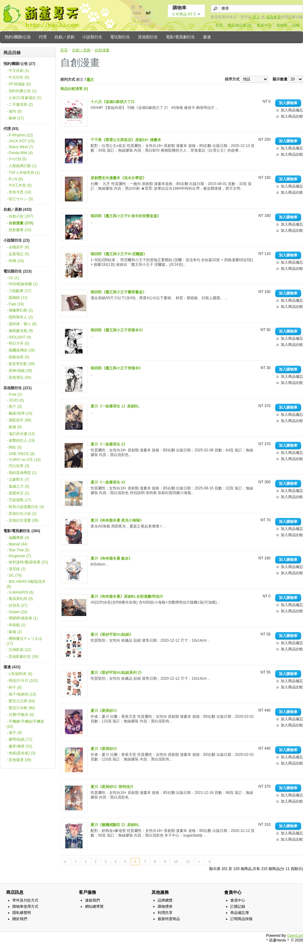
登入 (256, 17)
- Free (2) (14, 394)
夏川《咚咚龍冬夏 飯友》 (111, 558)
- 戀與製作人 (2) (19, 317)
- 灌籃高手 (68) (18, 420)
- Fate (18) (15, 304)
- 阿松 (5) (14, 447)
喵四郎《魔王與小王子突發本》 (117, 368)
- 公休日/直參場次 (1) (23, 98)
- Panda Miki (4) (19, 153)
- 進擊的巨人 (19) (20, 440)
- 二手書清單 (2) (19, 104)
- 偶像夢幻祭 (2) (19, 310)
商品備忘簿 (239, 913)
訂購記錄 (237, 906)
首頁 (219, 25)
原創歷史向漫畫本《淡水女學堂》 (118, 178)
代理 (43, 37)
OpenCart (295, 935)
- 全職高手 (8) (17, 247)
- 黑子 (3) (14, 406)
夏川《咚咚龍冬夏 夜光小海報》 (117, 520)
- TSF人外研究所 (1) (23, 172)
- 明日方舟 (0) (17, 343)
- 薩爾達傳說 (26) (20, 350)
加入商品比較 (292, 116)
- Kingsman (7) (18, 556)
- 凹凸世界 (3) (17, 466)
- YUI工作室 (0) (19, 185)
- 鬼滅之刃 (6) (17, 486)
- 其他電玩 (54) (18, 377)
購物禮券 (165, 906)
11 (188, 861)
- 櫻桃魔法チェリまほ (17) (24, 641)
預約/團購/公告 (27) (19, 64)
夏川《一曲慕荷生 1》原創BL (115, 406)
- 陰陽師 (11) (17, 297)
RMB (137, 13)
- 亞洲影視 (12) (18, 650)
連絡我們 (92, 900)
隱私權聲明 (21, 913)
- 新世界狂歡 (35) (20, 364)
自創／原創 (64, 37)
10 (176, 861)
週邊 (207, 37)
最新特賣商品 (169, 919)
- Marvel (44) (17, 544)
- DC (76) (14, 575)
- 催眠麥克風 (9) (19, 331)
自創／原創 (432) (17, 209)
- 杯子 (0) (14, 687)
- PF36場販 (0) (18, 84)
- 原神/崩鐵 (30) (19, 370)
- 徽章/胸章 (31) (19, 746)
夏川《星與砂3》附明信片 (112, 787)
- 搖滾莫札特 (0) (19, 598)
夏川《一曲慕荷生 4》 (109, 482)
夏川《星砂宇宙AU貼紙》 (112, 634)
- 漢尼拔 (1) (15, 569)
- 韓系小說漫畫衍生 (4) (25, 507)
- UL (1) (12, 278)
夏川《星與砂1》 (105, 710)
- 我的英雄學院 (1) (21, 473)
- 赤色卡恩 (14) (18, 192)
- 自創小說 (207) (19, 216)
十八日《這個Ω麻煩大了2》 (113, 102)
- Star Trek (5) (17, 550)
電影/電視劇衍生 (180, 37)
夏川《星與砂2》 (105, 749)
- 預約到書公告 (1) (21, 91)
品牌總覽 (165, 900)
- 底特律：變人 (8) (21, 324)
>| (209, 861)
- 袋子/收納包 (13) (21, 694)
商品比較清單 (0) (74, 89)
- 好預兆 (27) (17, 605)
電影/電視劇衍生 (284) (21, 531)
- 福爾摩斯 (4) (17, 538)
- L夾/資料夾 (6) (19, 674)
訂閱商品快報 (241, 919)
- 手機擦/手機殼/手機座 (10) (25, 724)
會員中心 (264, 25)
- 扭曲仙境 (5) (17, 357)
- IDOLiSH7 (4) (18, 337)
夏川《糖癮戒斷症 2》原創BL (115, 825)
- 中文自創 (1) (17, 70)
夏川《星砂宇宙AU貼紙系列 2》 (117, 672)
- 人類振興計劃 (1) (21, 166)
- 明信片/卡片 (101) (22, 680)
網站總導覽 (94, 906)
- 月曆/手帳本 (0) (20, 715)
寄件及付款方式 (25, 900)
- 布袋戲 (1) (15, 625)
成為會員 (273, 17)
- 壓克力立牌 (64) (20, 701)
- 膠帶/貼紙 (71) (19, 739)
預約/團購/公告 (18, 37)
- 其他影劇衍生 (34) (22, 656)
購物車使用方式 (25, 906)
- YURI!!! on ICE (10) (23, 460)
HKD (145, 21)
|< (65, 861)
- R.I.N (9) (14, 179)
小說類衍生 (92, 37)
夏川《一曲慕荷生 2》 (109, 444)
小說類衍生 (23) (16, 240)
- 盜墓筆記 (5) (17, 254)
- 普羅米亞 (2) (17, 493)
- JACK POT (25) (20, 141)
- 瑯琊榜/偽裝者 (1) (22, 618)
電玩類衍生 (120, 37)
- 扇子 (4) (14, 732)
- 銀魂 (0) (14, 427)
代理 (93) (11, 129)
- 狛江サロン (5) (19, 199)
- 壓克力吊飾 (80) (20, 708)
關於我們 (19, 919)
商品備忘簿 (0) (240, 25)
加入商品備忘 (292, 110)
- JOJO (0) (15, 400)
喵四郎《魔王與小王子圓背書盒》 (118, 292)
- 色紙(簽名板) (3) (20, 753)
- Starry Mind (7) (19, 147)
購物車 (282, 25)
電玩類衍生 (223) (17, 271)
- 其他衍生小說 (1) (21, 513)
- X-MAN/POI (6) (20, 592)
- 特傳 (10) (15, 261)
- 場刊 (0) (14, 111)
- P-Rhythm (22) (19, 135)
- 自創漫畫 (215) (19, 223)
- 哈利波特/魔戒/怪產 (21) (27, 562)
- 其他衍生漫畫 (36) (22, 520)
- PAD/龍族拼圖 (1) (21, 284)
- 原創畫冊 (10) (18, 230)
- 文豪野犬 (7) (17, 479)
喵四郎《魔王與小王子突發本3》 (118, 330)
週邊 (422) (11, 667)
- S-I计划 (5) (16, 159)
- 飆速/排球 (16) (19, 413)
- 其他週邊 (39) (18, 760)
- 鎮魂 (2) (14, 632)
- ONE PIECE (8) (20, 454)
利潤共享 (165, 913)
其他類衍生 (148, 37)
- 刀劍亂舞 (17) (18, 291)
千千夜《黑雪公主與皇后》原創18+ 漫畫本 (126, 140)
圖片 (90, 79)
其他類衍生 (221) (17, 388)
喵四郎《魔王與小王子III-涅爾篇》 (119, 254)
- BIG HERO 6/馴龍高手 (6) (26, 584)
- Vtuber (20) (16, 612)
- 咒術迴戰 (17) (18, 500)
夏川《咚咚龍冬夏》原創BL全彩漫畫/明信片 (127, 596)
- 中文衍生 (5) (17, 77)
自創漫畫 (102, 50)
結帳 (296, 25)
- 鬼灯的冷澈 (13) (20, 434)
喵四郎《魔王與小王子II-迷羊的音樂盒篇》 (126, 216)
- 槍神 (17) (15, 118)
